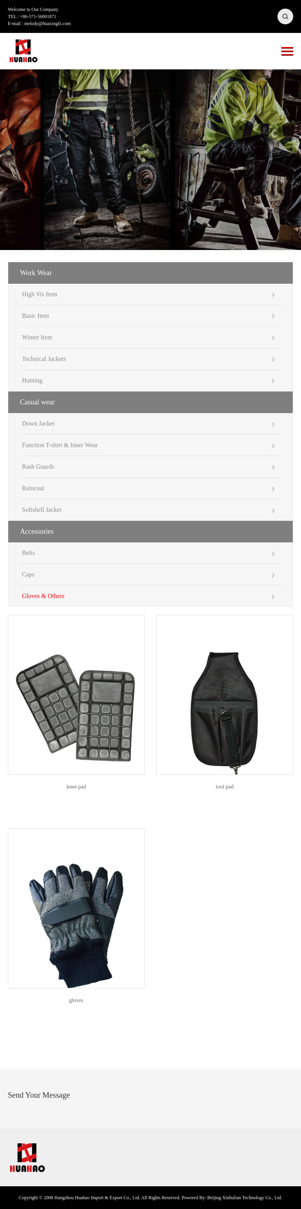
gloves (76, 1000)
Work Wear (36, 273)
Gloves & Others (43, 596)
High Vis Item (39, 294)
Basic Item (35, 315)
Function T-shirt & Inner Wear (60, 445)
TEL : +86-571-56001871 (32, 16)
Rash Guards (38, 466)
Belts (28, 552)
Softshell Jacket (42, 509)
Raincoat (33, 488)
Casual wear (37, 402)
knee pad (76, 787)
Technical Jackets (44, 358)
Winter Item (37, 337)
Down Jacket (38, 423)
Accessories (37, 531)
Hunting (32, 380)
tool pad (225, 787)
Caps (28, 574)
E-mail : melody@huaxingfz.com (39, 23)
